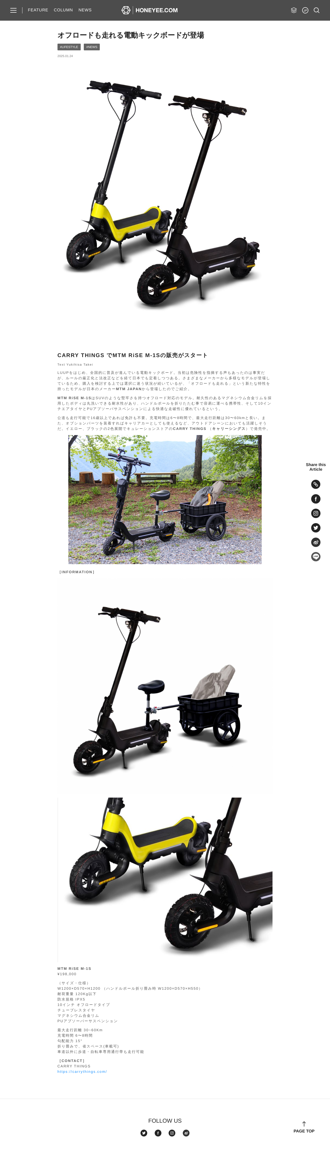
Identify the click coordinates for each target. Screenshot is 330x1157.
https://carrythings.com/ (82, 1071)
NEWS (85, 10)
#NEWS (91, 47)
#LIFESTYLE (69, 47)
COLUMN (63, 10)
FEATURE (38, 10)
